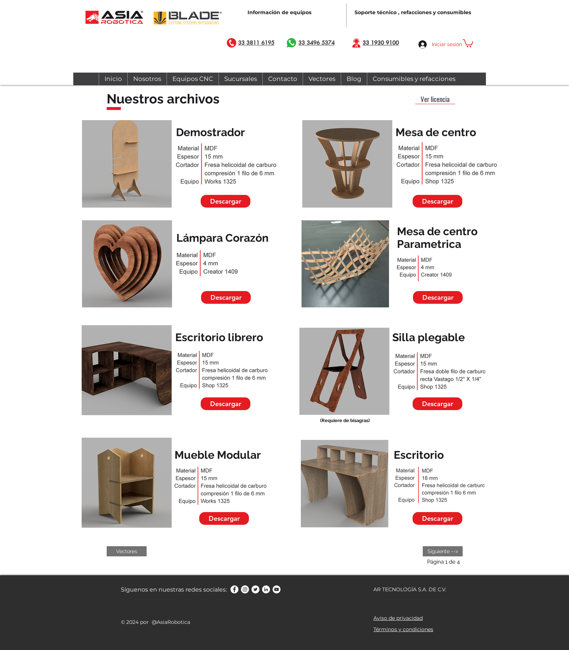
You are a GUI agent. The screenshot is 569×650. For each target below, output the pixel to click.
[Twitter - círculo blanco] (255, 589)
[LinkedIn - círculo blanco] (266, 589)
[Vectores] (127, 551)
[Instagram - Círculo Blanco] (245, 589)
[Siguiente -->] (443, 551)
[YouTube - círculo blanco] (277, 589)
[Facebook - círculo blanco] (234, 589)
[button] (468, 42)
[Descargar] (225, 201)
